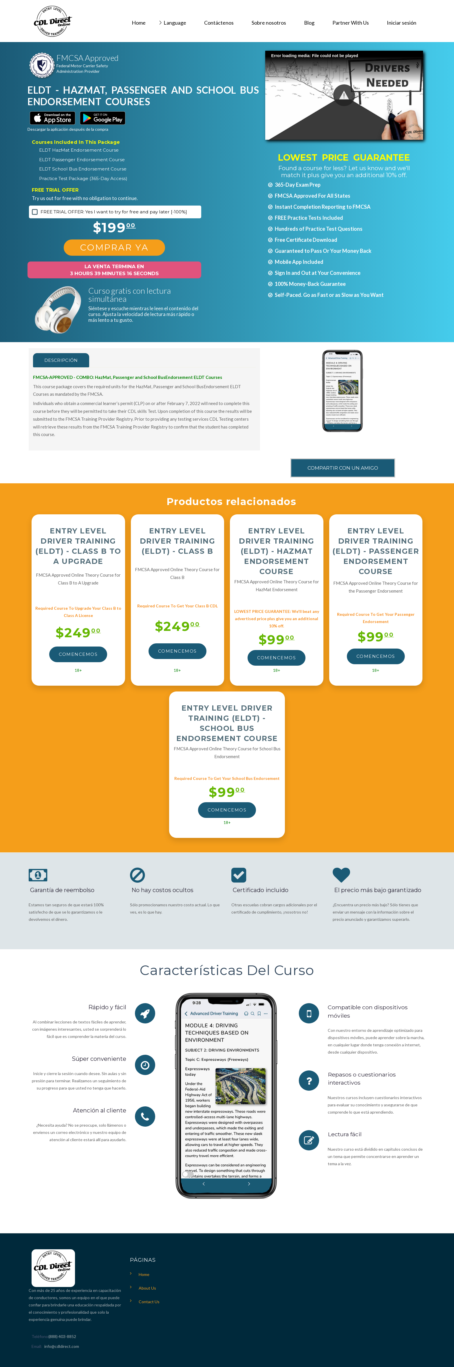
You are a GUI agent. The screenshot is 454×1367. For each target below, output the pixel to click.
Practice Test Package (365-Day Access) (83, 178)
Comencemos (78, 654)
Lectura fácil (345, 1133)
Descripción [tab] (62, 360)
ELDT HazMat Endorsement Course (79, 150)
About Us (147, 1288)
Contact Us (149, 1301)
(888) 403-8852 (62, 1336)
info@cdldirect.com (61, 1346)
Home (144, 1274)
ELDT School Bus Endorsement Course (83, 169)
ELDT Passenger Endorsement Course (82, 159)
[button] (344, 95)
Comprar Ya (114, 247)
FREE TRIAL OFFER (55, 190)
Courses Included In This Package (76, 142)
